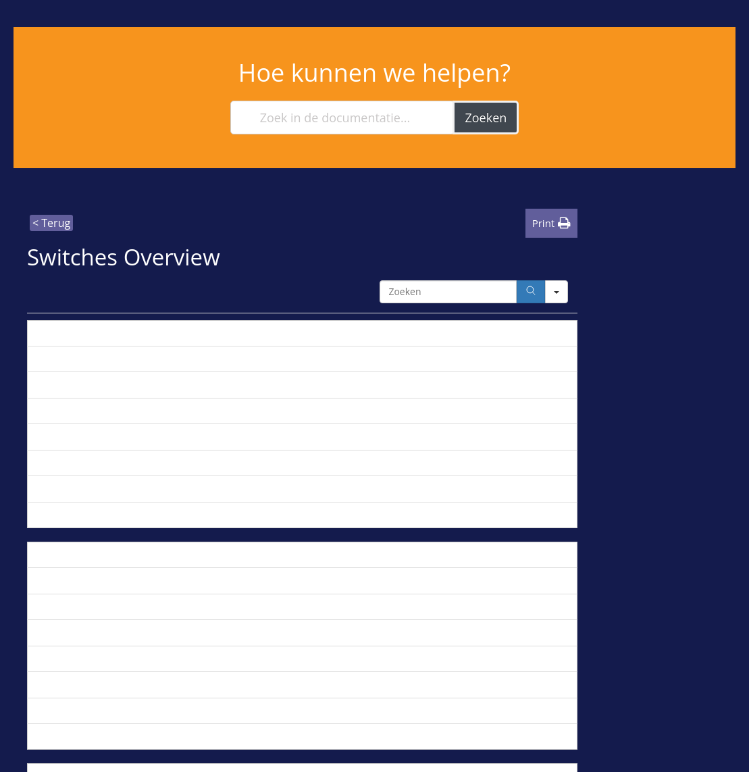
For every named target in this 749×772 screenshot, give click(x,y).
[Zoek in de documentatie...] (342, 117)
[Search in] (556, 291)
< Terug (51, 222)
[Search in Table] (448, 291)
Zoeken (486, 117)
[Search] (531, 291)
